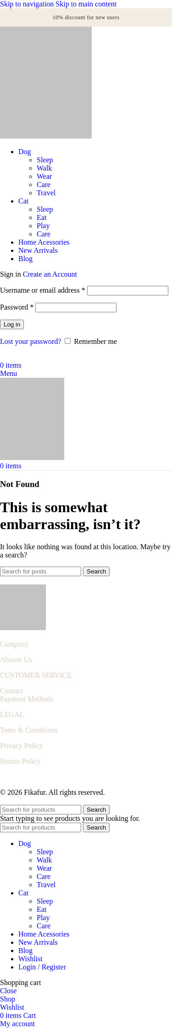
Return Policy (20, 761)
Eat (41, 217)
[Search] (40, 571)
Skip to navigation (27, 4)
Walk (44, 168)
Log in (12, 324)
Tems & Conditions (28, 730)
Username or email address (42, 290)
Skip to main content (86, 4)
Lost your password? (30, 341)
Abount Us (16, 660)
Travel (46, 193)
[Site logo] (46, 136)
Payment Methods (26, 699)
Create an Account (50, 274)
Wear (44, 176)
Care (43, 184)
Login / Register (42, 967)
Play (43, 226)
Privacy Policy (21, 746)
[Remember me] (68, 341)
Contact (11, 691)
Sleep (45, 160)
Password (16, 307)
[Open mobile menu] (8, 373)
